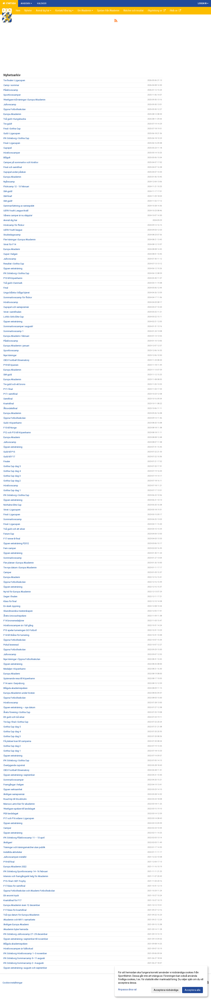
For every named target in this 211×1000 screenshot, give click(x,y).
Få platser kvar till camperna (17, 741)
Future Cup (8, 533)
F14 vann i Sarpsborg (13, 683)
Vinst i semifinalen (12, 312)
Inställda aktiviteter (12, 852)
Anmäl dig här (10, 220)
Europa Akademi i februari (16, 336)
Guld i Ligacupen (11, 133)
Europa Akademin (12, 114)
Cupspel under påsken (14, 172)
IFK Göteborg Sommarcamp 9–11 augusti (24, 958)
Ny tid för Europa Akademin (17, 591)
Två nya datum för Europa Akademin (21, 915)
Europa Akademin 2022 (14, 866)
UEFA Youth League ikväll (15, 210)
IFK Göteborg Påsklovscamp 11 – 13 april (24, 837)
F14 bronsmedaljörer (13, 620)
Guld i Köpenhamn (12, 423)
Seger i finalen (10, 596)
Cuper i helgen (10, 254)
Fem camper (9, 548)
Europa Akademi (11, 249)
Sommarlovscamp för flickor (17, 297)
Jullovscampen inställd (14, 857)
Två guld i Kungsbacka (14, 119)
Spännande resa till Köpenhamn (19, 678)
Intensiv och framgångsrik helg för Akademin (25, 876)
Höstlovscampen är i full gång (18, 625)
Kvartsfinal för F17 (12, 900)
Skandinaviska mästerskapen (18, 611)
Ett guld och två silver (13, 717)
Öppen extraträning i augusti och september (25, 968)
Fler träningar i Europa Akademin (19, 239)
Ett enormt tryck (11, 895)
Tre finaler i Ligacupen (14, 80)
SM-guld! (7, 191)
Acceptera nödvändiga (166, 990)
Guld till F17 (9, 456)
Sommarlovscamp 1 (13, 331)
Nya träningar (10, 355)
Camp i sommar (11, 85)
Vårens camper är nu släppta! (17, 215)
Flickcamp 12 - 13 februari (16, 186)
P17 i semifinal (10, 394)
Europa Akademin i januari (16, 345)
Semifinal (8, 398)
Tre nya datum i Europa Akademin (20, 567)
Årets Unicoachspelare (14, 615)
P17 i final (8, 389)
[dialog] (161, 981)
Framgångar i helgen (13, 784)
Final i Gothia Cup (12, 128)
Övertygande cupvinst (14, 765)
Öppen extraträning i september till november (25, 939)
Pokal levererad (11, 644)
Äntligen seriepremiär (14, 794)
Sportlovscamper (12, 95)
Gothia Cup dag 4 (12, 471)
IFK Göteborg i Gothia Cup (16, 138)
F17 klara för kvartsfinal (14, 910)
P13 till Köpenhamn (12, 278)
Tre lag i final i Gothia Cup (15, 722)
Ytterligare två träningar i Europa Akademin (24, 99)
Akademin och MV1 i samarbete (19, 919)
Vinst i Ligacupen (11, 509)
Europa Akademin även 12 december (21, 905)
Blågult (6, 157)
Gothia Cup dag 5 (12, 466)
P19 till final (8, 861)
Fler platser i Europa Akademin (18, 562)
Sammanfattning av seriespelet (18, 205)
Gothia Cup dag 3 (12, 476)
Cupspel (7, 148)
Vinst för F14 (9, 244)
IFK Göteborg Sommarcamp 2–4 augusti (23, 963)
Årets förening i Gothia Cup (16, 712)
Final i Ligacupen (11, 143)
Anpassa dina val (127, 989)
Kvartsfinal (8, 403)
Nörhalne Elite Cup (12, 505)
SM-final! (7, 196)
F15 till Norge (10, 427)
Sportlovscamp (11, 350)
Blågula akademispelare (15, 688)
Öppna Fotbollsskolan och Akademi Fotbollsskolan (29, 890)
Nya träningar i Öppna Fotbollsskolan (21, 659)
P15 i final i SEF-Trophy (14, 881)
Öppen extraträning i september (19, 775)
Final (5, 287)
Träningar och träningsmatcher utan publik (24, 847)
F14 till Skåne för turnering (16, 635)
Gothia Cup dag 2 (12, 480)
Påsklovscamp (10, 90)
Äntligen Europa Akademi (16, 924)
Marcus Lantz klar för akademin (19, 804)
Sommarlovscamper (13, 779)
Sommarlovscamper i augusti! (18, 326)
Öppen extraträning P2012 (16, 543)
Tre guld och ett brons (14, 384)
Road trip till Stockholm (15, 799)
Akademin (26, 3)
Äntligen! (7, 842)
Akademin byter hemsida (15, 929)
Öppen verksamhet (12, 789)
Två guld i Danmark (12, 283)
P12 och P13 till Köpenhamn (17, 432)
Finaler (6, 461)
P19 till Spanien (10, 365)
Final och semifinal (12, 167)
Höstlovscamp (10, 302)
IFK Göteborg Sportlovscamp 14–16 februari (25, 871)
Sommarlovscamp (12, 519)
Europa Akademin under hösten (19, 693)
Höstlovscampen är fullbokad (18, 948)
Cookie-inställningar (12, 982)
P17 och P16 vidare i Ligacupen (18, 818)
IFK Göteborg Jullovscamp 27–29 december (25, 934)
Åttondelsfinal (10, 408)
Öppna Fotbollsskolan (14, 109)
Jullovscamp (9, 104)
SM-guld (7, 374)
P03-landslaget (10, 813)
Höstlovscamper (11, 152)
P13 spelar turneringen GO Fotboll (20, 630)
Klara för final (10, 601)
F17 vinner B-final (11, 538)
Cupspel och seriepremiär (16, 307)
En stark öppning (11, 606)
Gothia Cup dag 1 (12, 490)
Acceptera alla (192, 990)
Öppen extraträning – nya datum (19, 707)
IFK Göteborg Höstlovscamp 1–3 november (25, 953)
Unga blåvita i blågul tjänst (16, 292)
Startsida (9, 3)
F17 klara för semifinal (14, 886)
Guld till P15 (9, 451)
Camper (7, 572)
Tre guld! (7, 123)
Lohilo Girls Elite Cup (13, 316)
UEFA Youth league (12, 230)
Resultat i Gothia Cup (13, 263)
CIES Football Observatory (16, 360)
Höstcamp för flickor (13, 225)
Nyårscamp (9, 181)
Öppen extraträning (12, 268)
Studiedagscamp (12, 234)
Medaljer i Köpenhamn (14, 669)
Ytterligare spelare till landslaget (19, 808)
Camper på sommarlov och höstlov (20, 162)
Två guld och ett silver (14, 529)
